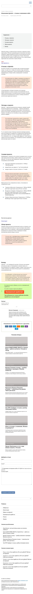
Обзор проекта (8, 44)
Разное (4, 516)
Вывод (6, 46)
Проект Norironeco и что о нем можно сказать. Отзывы (14, 447)
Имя (2, 459)
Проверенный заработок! (14, 292)
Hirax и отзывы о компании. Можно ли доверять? (16, 427)
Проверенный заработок (9, 514)
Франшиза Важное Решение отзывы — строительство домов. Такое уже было (15, 389)
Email (3, 463)
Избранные (6, 507)
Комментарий (4, 471)
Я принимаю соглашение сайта (10, 468)
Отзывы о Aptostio (9, 38)
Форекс (5, 519)
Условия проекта (9, 42)
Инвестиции (6, 510)
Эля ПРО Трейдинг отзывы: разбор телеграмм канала (16, 408)
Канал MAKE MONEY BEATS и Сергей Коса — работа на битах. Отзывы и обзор (16, 349)
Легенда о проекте (9, 40)
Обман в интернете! (7, 512)
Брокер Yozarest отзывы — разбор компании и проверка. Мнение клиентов (16, 369)
